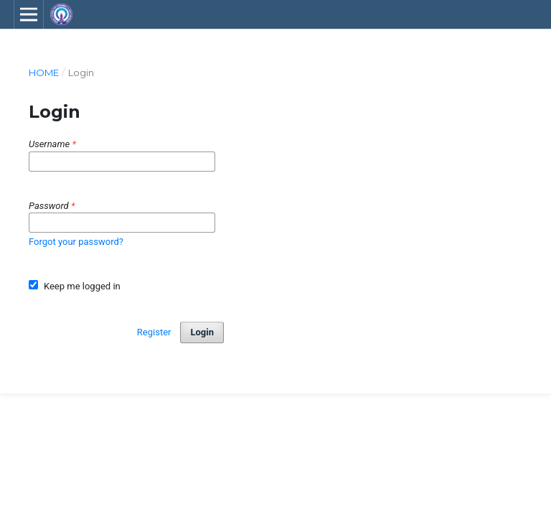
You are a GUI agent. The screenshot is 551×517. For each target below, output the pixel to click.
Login (202, 332)
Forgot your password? (76, 241)
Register (154, 332)
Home (44, 72)
